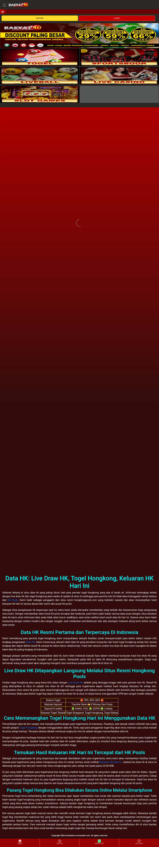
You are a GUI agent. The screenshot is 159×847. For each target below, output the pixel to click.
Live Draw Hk (75, 682)
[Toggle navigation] (4, 5)
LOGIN (117, 18)
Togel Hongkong (28, 727)
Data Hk (30, 642)
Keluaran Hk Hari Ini (110, 762)
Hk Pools (13, 600)
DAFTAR (39, 18)
